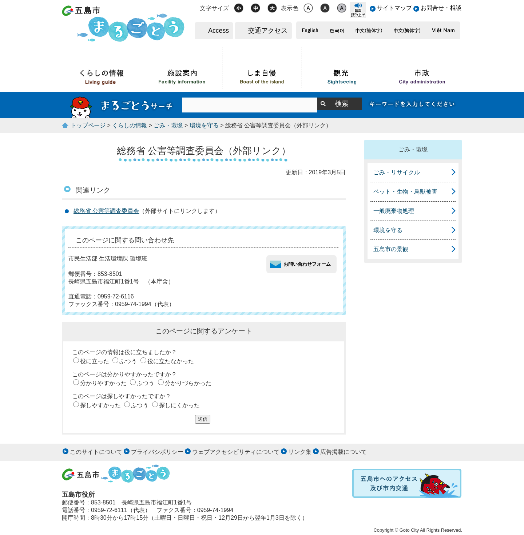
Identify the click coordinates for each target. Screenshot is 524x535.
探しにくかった (179, 405)
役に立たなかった (170, 361)
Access (218, 30)
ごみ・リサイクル (396, 172)
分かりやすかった (103, 383)
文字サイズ (214, 8)
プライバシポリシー (157, 452)
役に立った (94, 361)
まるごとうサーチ (122, 105)
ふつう (128, 361)
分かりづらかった (188, 383)
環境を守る (204, 125)
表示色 (289, 8)
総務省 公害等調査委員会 (106, 211)
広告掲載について (343, 452)
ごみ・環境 (168, 125)
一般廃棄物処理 (393, 211)
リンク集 (299, 452)
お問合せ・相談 (441, 8)
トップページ (88, 125)
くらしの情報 (129, 125)
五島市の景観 (390, 249)
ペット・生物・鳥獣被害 (405, 192)
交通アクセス (267, 30)
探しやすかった (100, 405)
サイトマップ (394, 8)
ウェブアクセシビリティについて (235, 452)
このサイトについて (96, 452)
